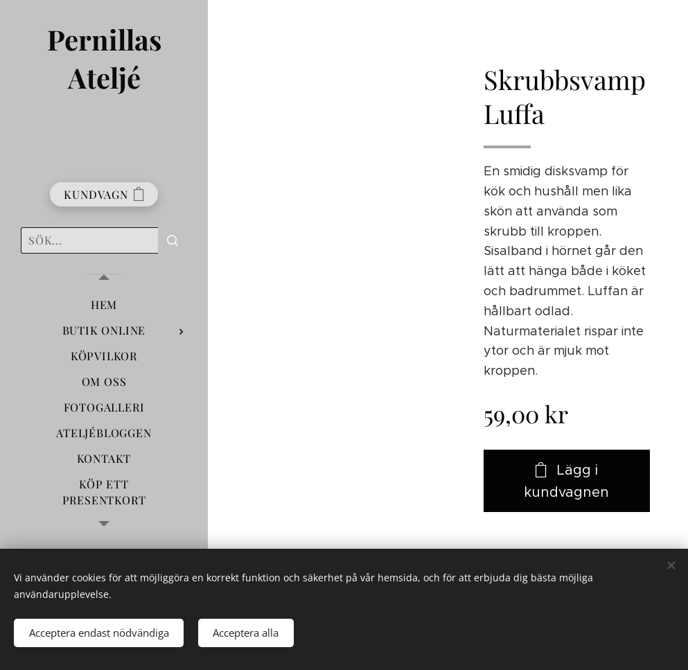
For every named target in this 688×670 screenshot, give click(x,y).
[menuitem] (104, 304)
